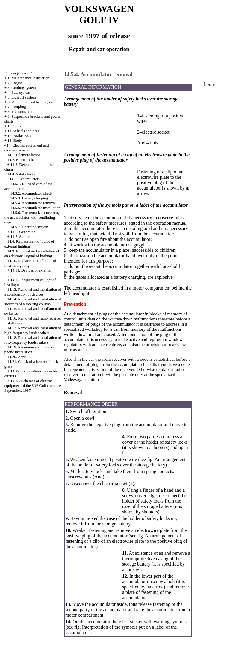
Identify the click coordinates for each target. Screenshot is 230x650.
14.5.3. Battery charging (29, 198)
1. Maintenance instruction (28, 78)
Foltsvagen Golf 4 (18, 73)
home (209, 84)
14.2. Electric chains (23, 159)
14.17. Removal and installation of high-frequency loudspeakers (32, 330)
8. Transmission (19, 111)
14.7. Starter (20, 236)
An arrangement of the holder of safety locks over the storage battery (125, 462)
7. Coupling (16, 107)
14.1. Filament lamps (23, 155)
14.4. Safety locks (21, 174)
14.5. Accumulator (24, 179)
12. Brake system (20, 135)
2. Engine (14, 82)
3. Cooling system (21, 87)
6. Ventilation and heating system (33, 102)
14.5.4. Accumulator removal (33, 203)
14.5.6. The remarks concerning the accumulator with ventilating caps (32, 217)
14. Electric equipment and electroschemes (26, 147)
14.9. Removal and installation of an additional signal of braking (31, 253)
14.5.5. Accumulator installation (35, 207)
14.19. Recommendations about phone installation (30, 349)
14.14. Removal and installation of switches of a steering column (32, 301)
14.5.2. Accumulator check (31, 193)
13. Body (14, 140)
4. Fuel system (18, 92)
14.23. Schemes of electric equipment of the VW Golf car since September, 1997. (32, 385)
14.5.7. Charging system (29, 227)
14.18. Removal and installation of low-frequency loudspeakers (32, 340)
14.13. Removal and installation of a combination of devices (32, 291)
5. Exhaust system (21, 97)
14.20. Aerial (17, 356)
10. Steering (16, 126)
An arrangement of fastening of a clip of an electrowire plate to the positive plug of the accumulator (126, 541)
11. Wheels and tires (23, 131)
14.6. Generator (22, 231)
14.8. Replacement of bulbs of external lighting (29, 243)
